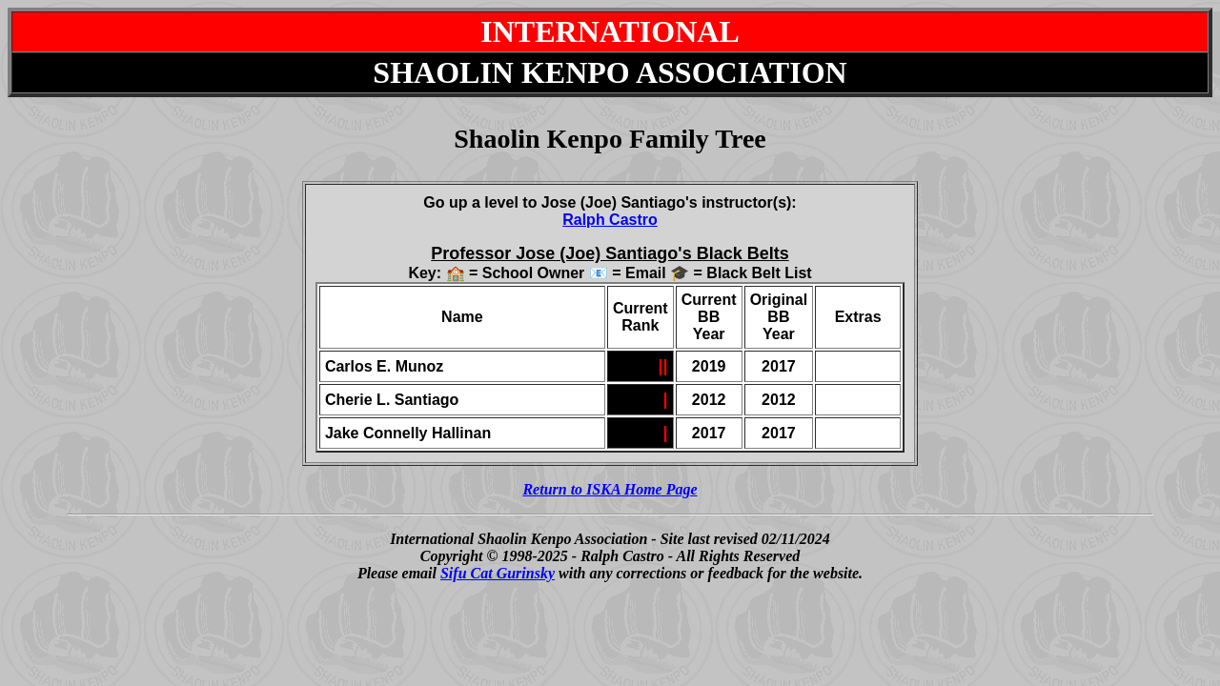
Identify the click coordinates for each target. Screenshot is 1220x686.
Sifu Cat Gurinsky (497, 573)
